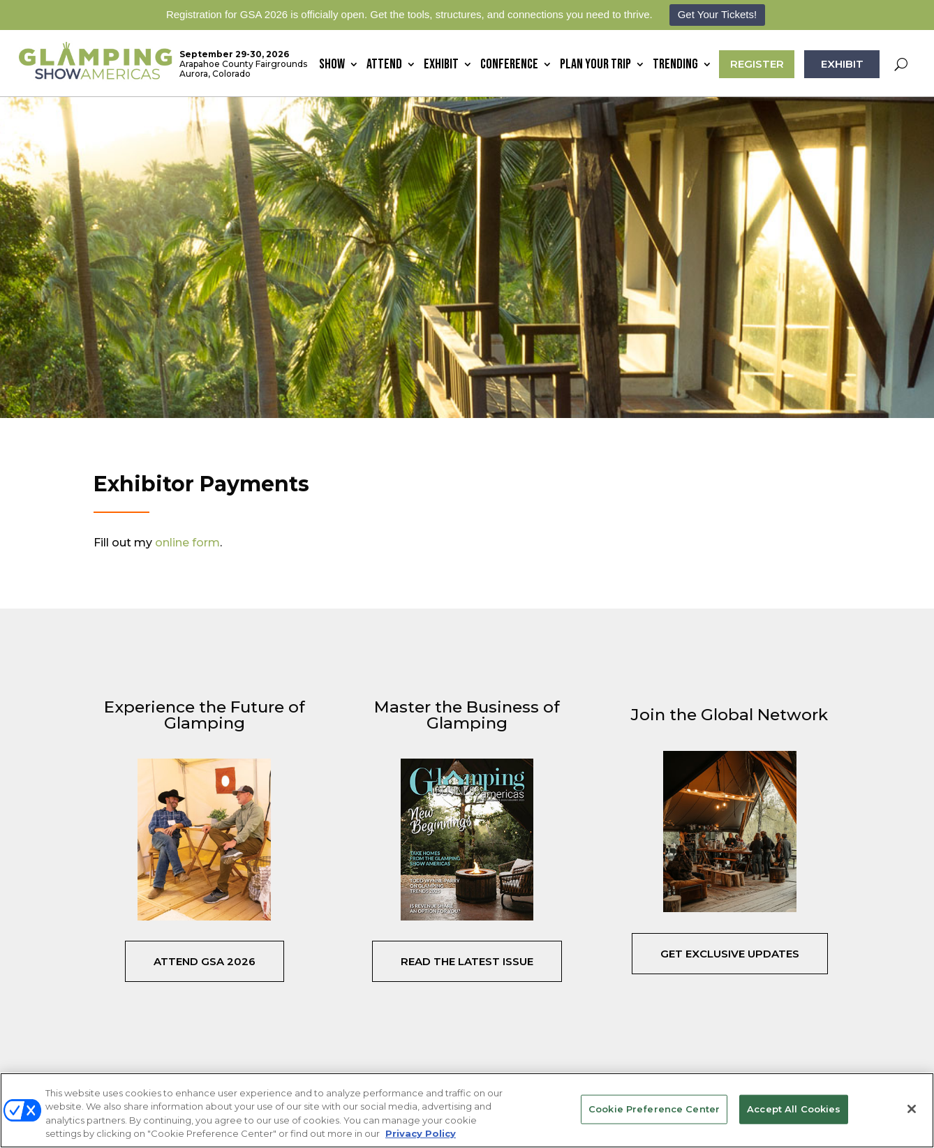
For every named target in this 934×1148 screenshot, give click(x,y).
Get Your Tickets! (717, 14)
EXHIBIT (842, 63)
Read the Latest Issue (467, 961)
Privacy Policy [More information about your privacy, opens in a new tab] (420, 1133)
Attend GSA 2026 (204, 961)
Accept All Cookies (793, 1109)
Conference (509, 66)
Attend (384, 66)
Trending (675, 66)
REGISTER (757, 63)
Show (332, 66)
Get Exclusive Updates (729, 953)
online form (187, 542)
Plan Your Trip (595, 66)
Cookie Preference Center (654, 1109)
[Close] (911, 1109)
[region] (467, 1110)
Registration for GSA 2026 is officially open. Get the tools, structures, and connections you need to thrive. (409, 14)
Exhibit (441, 66)
